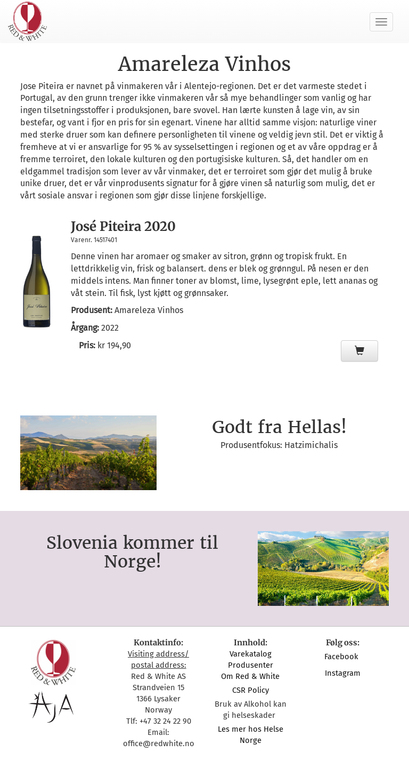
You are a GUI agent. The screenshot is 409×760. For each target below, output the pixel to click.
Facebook (342, 656)
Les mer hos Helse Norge (250, 734)
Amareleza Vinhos (148, 310)
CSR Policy (250, 690)
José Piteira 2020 (123, 226)
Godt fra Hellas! (279, 427)
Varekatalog (251, 654)
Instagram (343, 673)
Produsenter (250, 665)
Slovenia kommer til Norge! (132, 552)
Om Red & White (250, 676)
